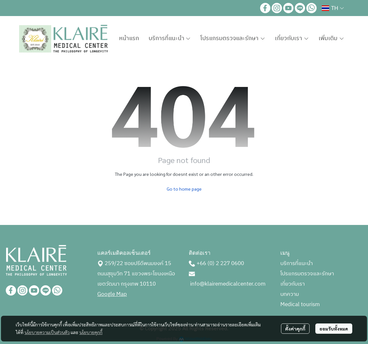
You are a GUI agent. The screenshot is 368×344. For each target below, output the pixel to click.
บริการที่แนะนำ (296, 263)
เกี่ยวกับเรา (292, 284)
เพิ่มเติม (331, 38)
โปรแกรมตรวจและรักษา (307, 273)
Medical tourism (300, 304)
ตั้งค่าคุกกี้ (295, 328)
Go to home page (184, 189)
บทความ (289, 294)
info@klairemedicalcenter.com (228, 284)
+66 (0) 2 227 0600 (220, 263)
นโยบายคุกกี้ (90, 332)
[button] (332, 8)
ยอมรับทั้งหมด (334, 328)
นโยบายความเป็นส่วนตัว (47, 332)
